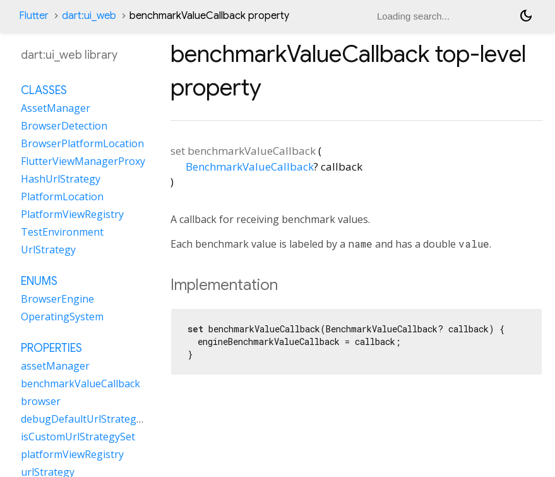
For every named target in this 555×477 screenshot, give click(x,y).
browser (41, 401)
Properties (51, 348)
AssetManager (55, 108)
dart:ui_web (89, 15)
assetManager (55, 366)
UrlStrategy (48, 250)
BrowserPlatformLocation (82, 143)
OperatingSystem (62, 316)
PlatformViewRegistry (72, 214)
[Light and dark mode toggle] (526, 16)
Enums (39, 281)
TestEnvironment (62, 232)
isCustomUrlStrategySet (78, 437)
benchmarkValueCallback (80, 383)
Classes (44, 90)
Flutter (34, 15)
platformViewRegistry (72, 454)
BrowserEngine (57, 299)
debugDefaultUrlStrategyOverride (101, 419)
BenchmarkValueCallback (250, 166)
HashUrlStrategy (60, 179)
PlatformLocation (62, 196)
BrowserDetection (64, 126)
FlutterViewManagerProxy (83, 161)
